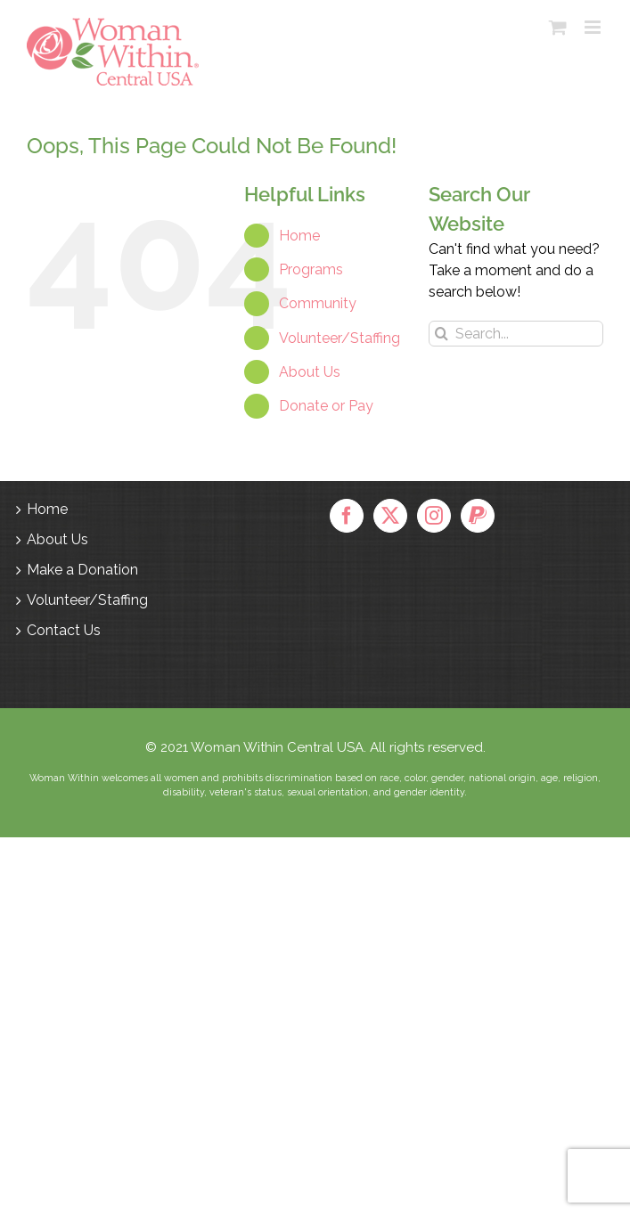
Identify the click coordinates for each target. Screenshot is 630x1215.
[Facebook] (347, 516)
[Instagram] (434, 516)
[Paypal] (478, 516)
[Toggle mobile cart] (558, 27)
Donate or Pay (326, 405)
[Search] (441, 334)
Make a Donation (82, 569)
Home (299, 235)
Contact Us (64, 630)
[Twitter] (390, 516)
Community (317, 303)
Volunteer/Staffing (339, 338)
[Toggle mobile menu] (594, 27)
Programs (311, 269)
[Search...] (516, 334)
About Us (309, 371)
